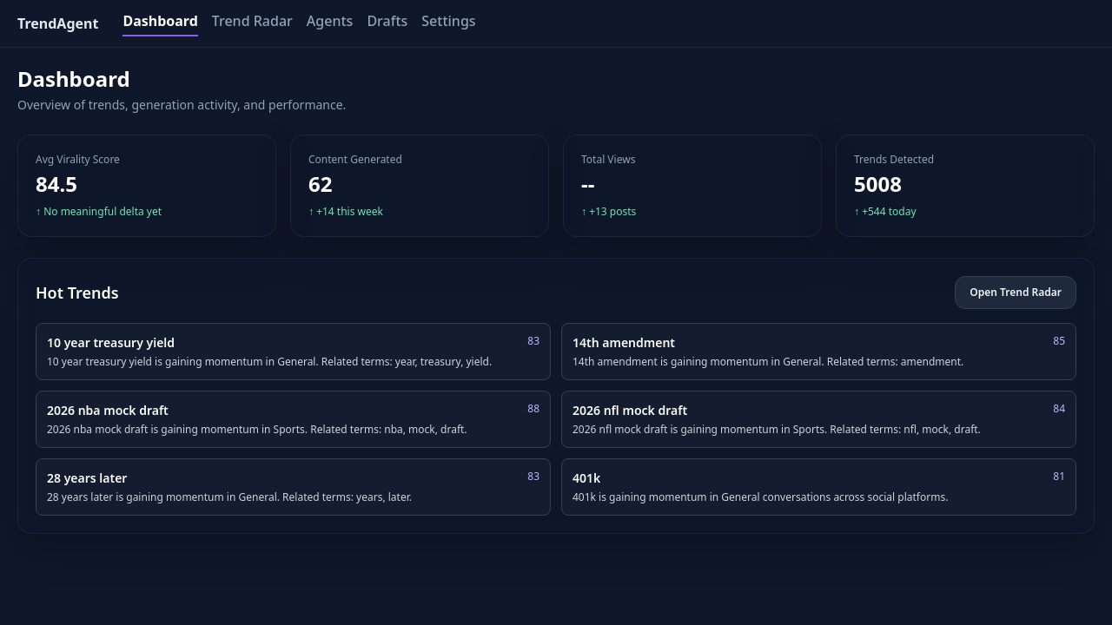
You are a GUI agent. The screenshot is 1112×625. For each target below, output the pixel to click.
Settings (448, 20)
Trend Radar (252, 20)
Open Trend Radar (1016, 292)
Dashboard (159, 20)
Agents (330, 20)
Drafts (387, 20)
